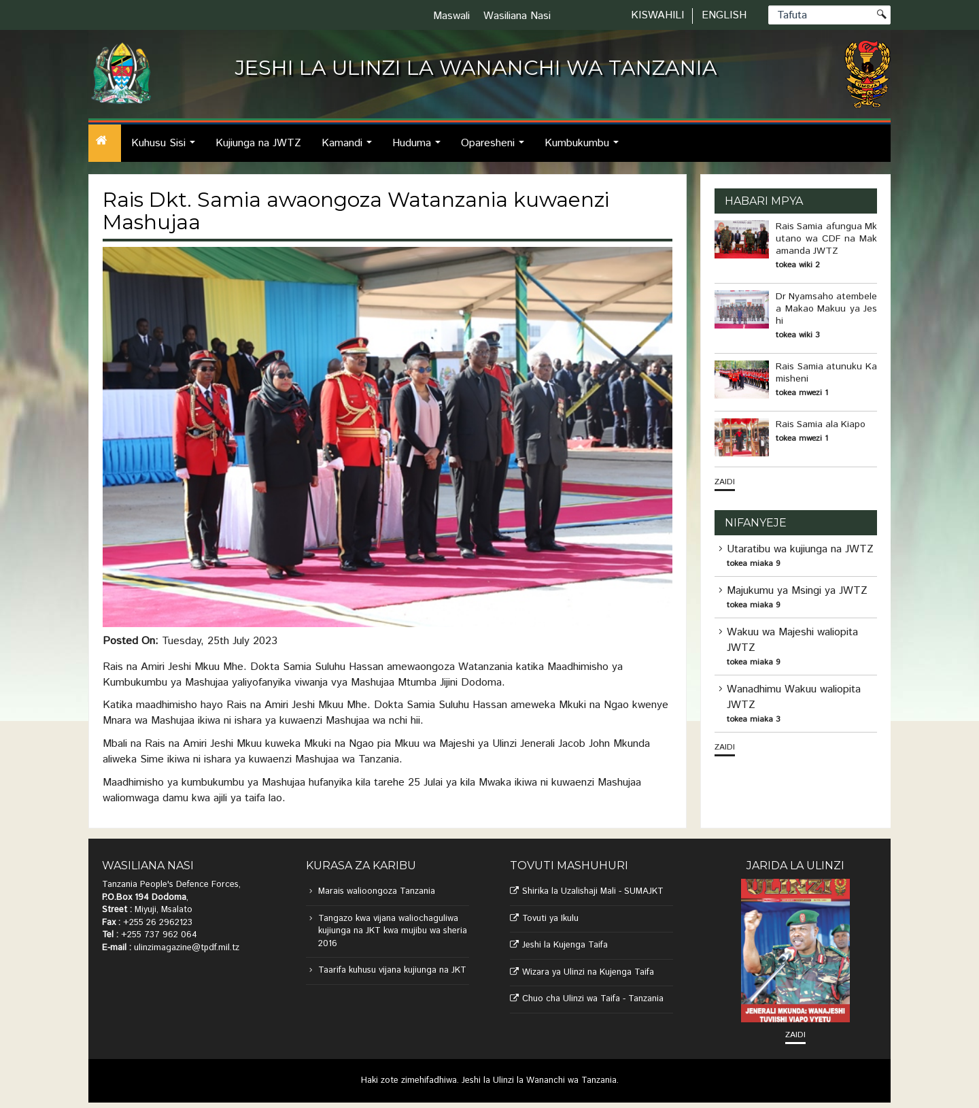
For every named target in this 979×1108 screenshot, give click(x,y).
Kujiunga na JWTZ (258, 143)
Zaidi (725, 482)
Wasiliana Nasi (517, 16)
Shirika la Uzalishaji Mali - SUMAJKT (593, 891)
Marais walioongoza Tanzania (376, 891)
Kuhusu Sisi (167, 148)
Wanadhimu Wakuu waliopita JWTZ (794, 697)
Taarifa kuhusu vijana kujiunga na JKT (392, 970)
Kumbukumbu (585, 148)
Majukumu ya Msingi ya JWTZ (797, 591)
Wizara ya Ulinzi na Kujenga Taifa (588, 972)
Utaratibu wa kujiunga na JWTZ (800, 549)
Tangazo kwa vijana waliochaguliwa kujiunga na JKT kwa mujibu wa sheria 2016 (392, 931)
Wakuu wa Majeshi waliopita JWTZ (792, 640)
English (724, 15)
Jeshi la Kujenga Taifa (565, 945)
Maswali (451, 16)
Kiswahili (657, 15)
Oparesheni (496, 148)
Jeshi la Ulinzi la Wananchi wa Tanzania (539, 1080)
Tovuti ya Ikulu (550, 918)
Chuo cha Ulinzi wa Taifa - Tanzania (593, 998)
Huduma (420, 148)
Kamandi (350, 148)
